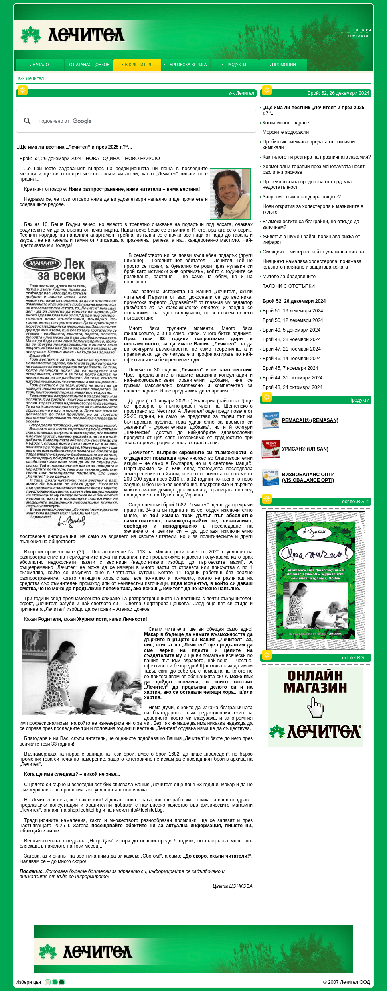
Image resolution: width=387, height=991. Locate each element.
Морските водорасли (286, 132)
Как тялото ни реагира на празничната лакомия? (317, 157)
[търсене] (135, 121)
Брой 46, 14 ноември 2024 (292, 358)
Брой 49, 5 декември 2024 (291, 330)
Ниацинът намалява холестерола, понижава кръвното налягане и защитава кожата (312, 264)
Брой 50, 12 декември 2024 (293, 320)
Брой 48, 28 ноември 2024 (292, 339)
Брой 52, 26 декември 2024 (294, 301)
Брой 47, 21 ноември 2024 (292, 349)
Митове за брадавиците (289, 276)
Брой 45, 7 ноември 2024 (290, 368)
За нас (361, 29)
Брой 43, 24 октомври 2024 (292, 387)
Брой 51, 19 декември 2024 (293, 311)
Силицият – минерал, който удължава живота (313, 252)
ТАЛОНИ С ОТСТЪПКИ (289, 286)
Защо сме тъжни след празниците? (302, 197)
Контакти (358, 35)
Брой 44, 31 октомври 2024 (292, 378)
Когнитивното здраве (286, 123)
